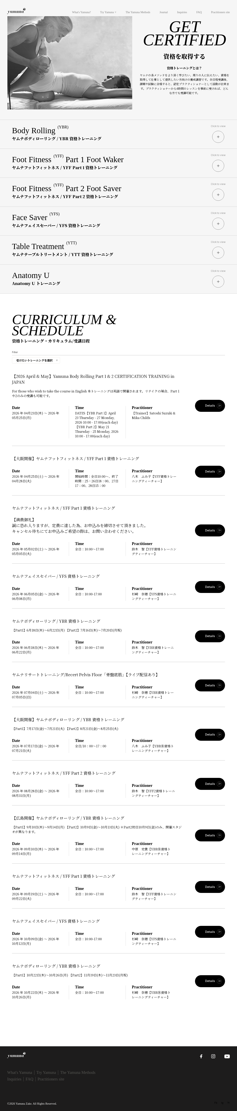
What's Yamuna (19, 1072)
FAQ (199, 12)
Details (210, 405)
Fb (215, 1102)
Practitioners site (220, 12)
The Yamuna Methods (138, 12)
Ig (222, 1102)
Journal (164, 12)
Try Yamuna (107, 12)
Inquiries (182, 12)
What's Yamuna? (81, 12)
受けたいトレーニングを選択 (34, 360)
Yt (228, 1102)
